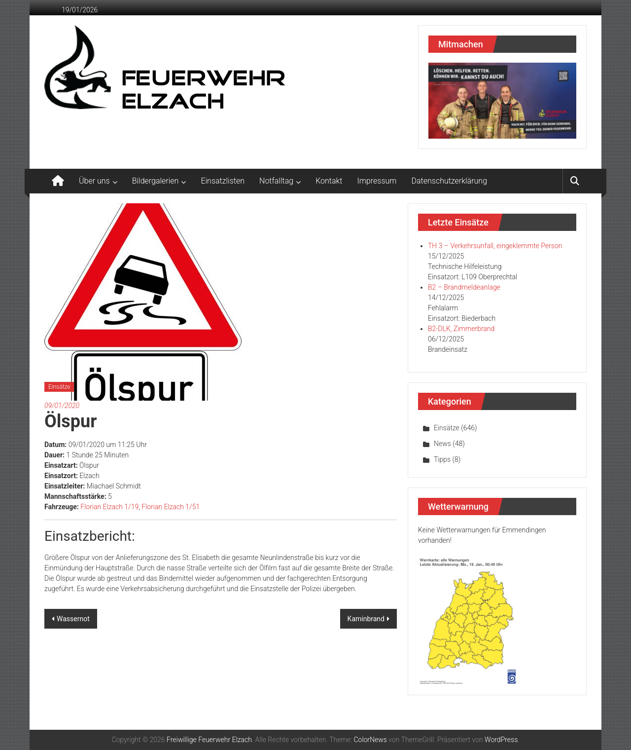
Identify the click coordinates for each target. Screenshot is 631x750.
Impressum (377, 181)
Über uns (94, 181)
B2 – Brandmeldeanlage (464, 287)
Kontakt (329, 181)
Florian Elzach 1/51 (170, 507)
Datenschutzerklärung (450, 181)
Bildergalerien (155, 181)
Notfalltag (276, 181)
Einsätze (59, 386)
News (442, 444)
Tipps (442, 459)
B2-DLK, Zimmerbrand (461, 329)
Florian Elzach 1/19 (109, 507)
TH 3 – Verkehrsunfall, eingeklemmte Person (495, 246)
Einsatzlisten (223, 181)
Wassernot (73, 619)
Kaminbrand (366, 619)
